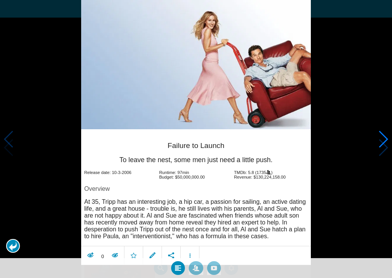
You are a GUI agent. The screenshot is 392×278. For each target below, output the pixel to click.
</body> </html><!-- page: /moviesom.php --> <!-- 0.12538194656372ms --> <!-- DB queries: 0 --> (196, 139)
